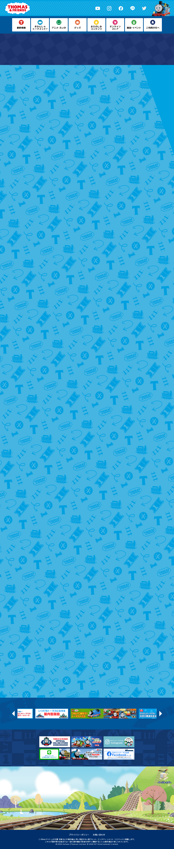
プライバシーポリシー (79, 834)
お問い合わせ (99, 834)
